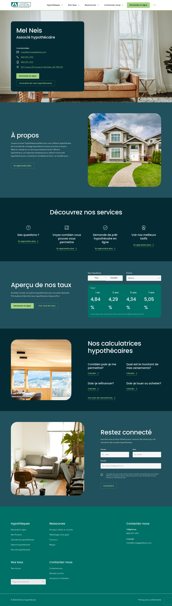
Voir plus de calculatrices (101, 398)
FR (156, 5)
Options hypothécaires (20, 544)
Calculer (93, 373)
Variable (114, 277)
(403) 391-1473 (27, 57)
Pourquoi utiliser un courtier (61, 529)
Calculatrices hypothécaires (22, 539)
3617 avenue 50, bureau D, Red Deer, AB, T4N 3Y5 (42, 67)
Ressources (92, 5)
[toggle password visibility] (43, 582)
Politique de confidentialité (149, 600)
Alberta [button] (131, 278)
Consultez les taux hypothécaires (35, 83)
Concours (53, 539)
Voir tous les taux (47, 305)
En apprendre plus (22, 165)
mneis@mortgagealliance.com (33, 52)
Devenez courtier (56, 573)
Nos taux (73, 5)
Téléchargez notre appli (59, 534)
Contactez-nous (114, 5)
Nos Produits (16, 534)
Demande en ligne (138, 5)
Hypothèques (54, 5)
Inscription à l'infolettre (59, 578)
